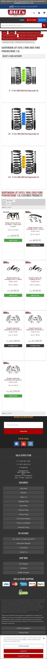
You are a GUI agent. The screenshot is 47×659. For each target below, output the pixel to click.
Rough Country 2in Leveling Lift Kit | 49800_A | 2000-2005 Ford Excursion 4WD (35, 279)
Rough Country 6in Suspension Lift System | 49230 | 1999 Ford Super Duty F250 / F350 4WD (13, 330)
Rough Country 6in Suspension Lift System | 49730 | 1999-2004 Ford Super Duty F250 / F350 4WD (35, 330)
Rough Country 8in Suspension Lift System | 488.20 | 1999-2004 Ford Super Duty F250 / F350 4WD (13, 380)
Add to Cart (13, 240)
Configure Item (35, 245)
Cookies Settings (23, 646)
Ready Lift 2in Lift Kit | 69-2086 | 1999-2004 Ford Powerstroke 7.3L (13, 224)
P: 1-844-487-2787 (23, 461)
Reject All (23, 651)
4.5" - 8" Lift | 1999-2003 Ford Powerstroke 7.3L (23, 177)
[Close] (44, 638)
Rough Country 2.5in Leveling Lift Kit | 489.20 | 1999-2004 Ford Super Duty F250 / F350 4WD (35, 229)
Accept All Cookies (23, 656)
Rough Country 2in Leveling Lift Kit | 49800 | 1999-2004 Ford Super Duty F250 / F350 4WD (13, 279)
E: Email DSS (23, 467)
